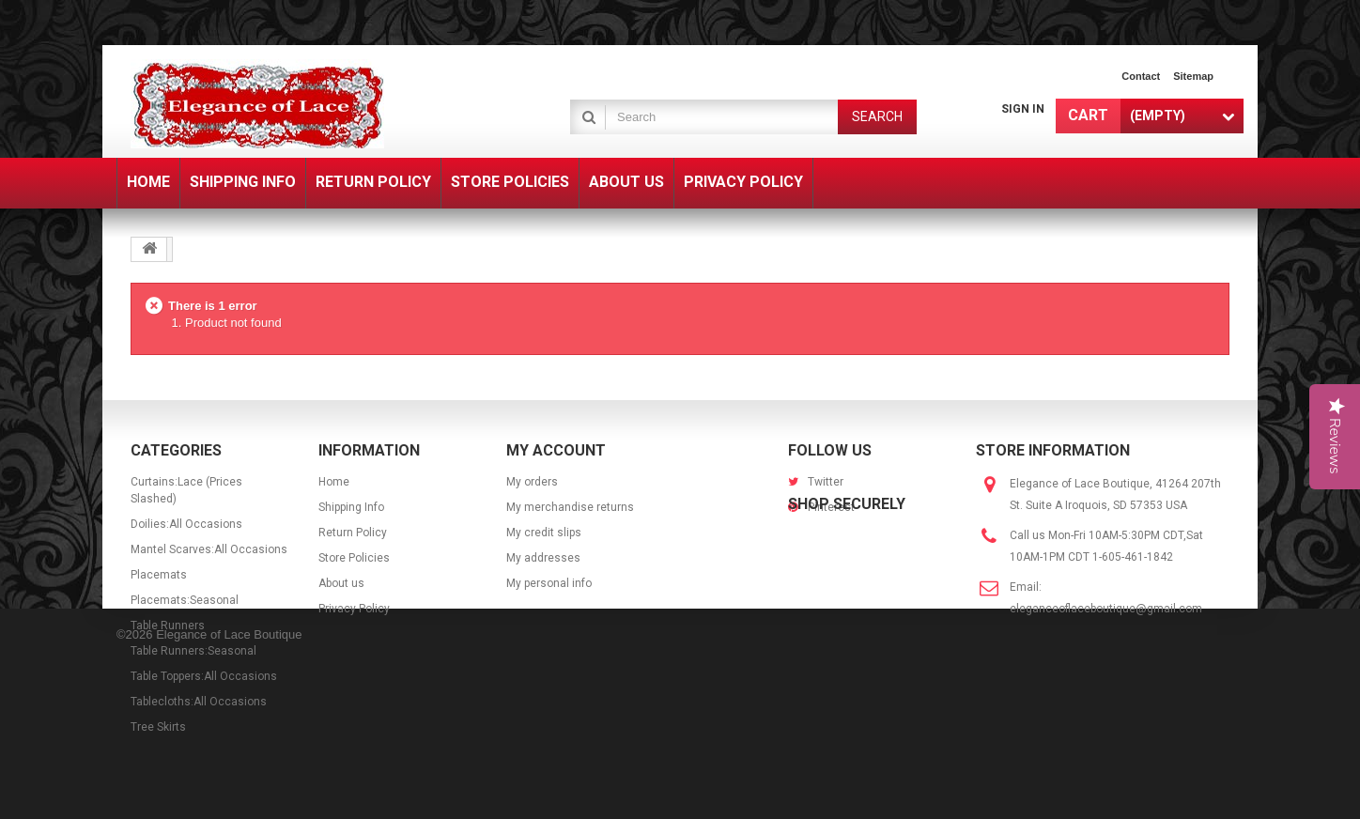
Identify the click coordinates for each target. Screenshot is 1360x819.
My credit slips (543, 532)
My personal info (549, 583)
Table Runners (168, 625)
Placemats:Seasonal (185, 600)
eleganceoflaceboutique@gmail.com (1106, 608)
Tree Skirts (158, 727)
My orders (532, 481)
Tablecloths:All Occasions (199, 701)
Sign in (1022, 109)
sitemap (1193, 76)
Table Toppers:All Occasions (204, 676)
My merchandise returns (570, 507)
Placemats (159, 574)
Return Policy (352, 532)
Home (333, 481)
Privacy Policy (354, 608)
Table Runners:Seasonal (193, 650)
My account (556, 450)
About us (341, 583)
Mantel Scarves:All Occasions (209, 549)
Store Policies (354, 557)
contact (1140, 76)
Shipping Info (351, 507)
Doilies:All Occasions (186, 524)
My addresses (543, 557)
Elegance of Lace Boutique (228, 793)
